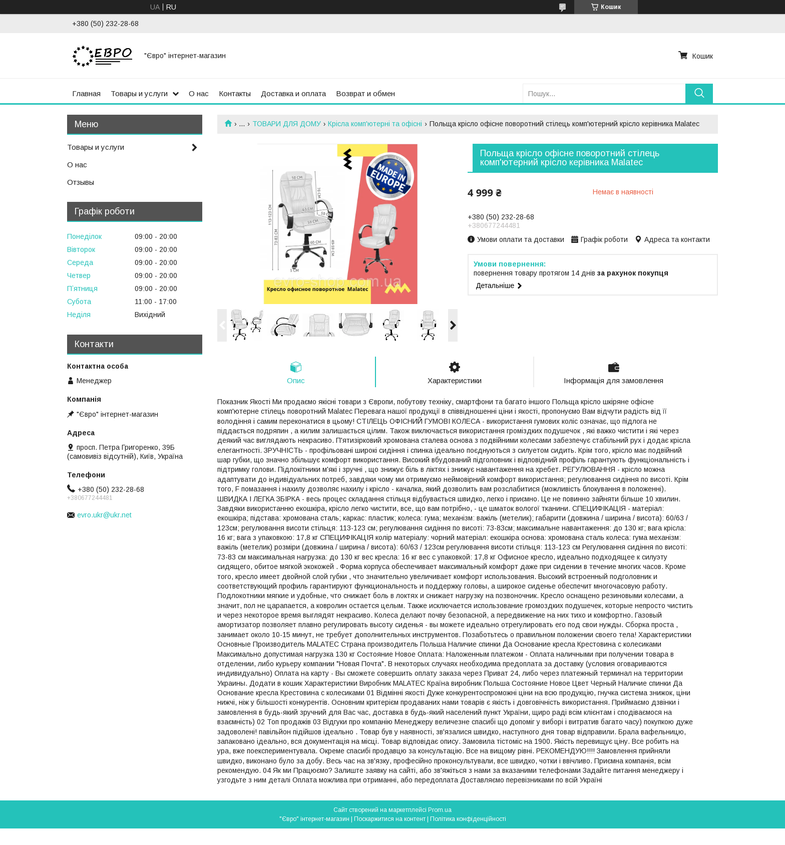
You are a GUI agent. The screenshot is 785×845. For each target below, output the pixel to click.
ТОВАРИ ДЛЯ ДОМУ (286, 124)
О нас (199, 93)
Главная (86, 93)
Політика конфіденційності (468, 818)
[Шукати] (699, 93)
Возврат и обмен (365, 93)
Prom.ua (440, 809)
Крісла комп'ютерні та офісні (375, 124)
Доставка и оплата (293, 93)
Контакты (235, 93)
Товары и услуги (139, 93)
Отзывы (80, 182)
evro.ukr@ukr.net (104, 515)
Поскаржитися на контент (390, 818)
